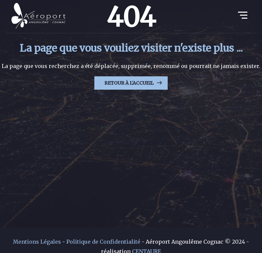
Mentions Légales (37, 241)
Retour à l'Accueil (129, 83)
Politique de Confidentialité (103, 241)
